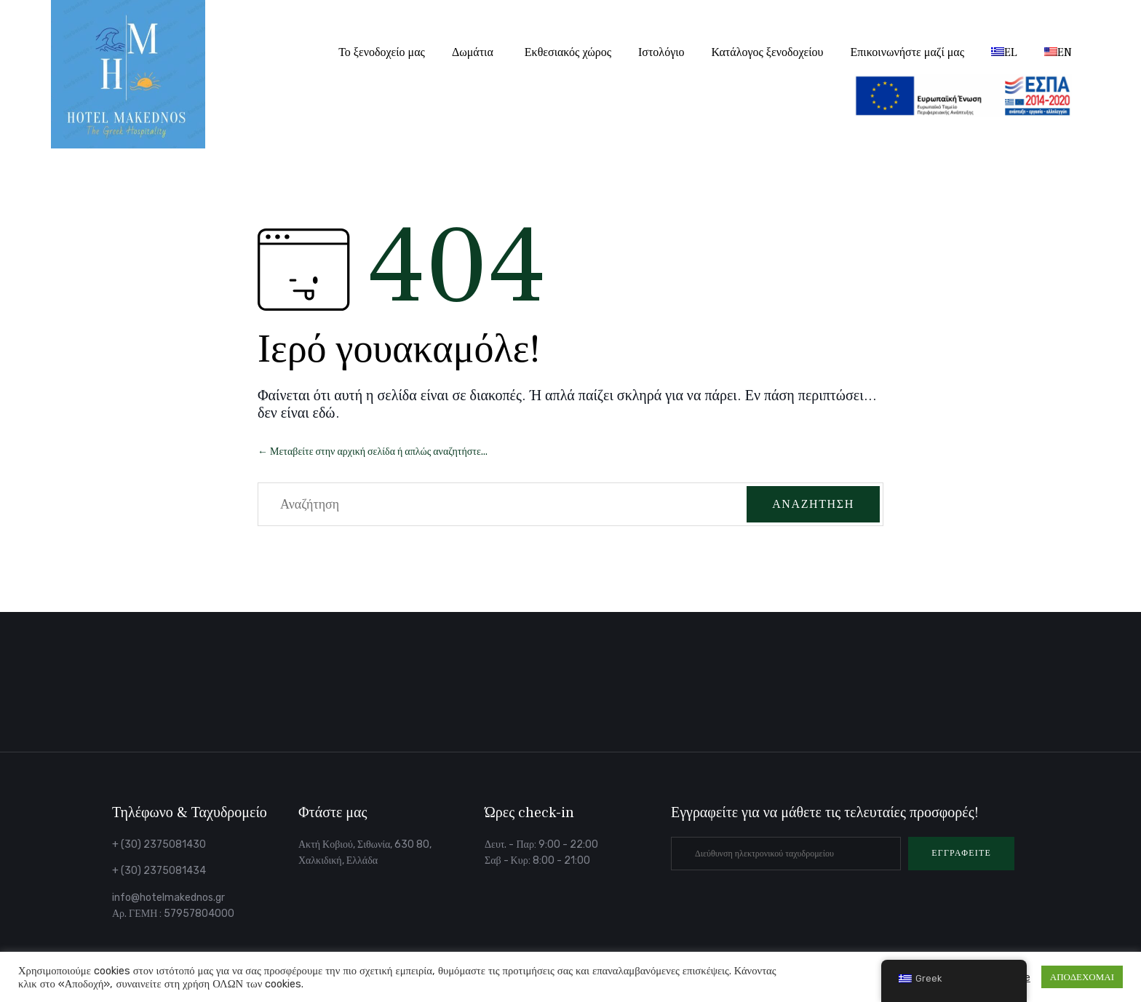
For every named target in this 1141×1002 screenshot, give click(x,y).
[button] (961, 853)
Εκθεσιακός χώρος (568, 52)
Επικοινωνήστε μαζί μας (908, 52)
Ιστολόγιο (661, 52)
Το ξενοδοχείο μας (381, 52)
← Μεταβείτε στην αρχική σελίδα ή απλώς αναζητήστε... (373, 451)
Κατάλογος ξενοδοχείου (768, 52)
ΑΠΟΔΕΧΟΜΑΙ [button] (1082, 976)
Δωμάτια (472, 52)
